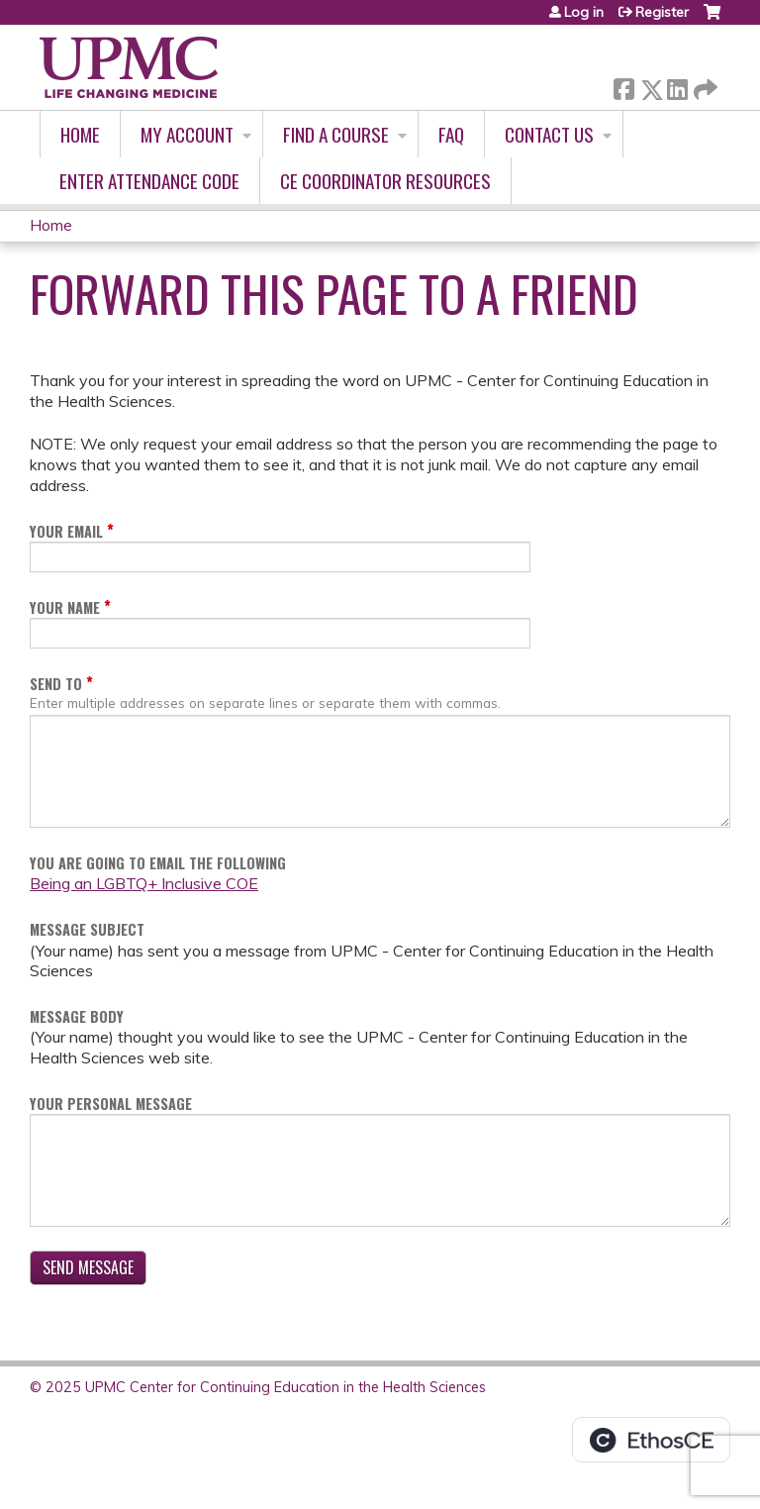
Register (662, 12)
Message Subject (87, 929)
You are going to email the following (158, 863)
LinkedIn (677, 85)
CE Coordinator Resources (385, 180)
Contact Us (549, 134)
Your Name (65, 607)
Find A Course (336, 134)
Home (80, 134)
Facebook (623, 85)
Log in (584, 12)
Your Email (66, 531)
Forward (703, 85)
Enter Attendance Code (149, 180)
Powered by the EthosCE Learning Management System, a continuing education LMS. (651, 1439)
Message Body (77, 1016)
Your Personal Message (111, 1103)
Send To (56, 683)
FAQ (451, 134)
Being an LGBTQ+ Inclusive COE (144, 883)
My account (187, 134)
